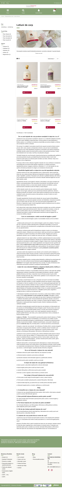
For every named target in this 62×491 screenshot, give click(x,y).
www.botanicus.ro (52, 428)
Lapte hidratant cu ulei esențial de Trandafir (22, 86)
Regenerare (6, 54)
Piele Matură (7, 34)
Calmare (6, 46)
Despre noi (5, 457)
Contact (19, 468)
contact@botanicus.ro (54, 467)
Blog (7, 3)
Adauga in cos (27, 92)
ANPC (3, 477)
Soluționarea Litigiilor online (7, 471)
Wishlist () (57, 3)
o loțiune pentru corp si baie (31, 244)
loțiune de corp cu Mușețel (35, 280)
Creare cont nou (21, 459)
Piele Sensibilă (7, 38)
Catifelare (6, 48)
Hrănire (5, 52)
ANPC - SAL (5, 475)
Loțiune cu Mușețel (45, 121)
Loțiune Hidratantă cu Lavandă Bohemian (45, 86)
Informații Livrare (21, 461)
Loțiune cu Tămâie (21, 121)
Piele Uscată (7, 40)
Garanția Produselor (7, 459)
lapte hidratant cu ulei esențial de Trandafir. (36, 295)
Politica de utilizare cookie (7, 468)
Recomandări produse (38, 459)
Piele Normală (7, 36)
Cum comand (20, 457)
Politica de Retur (21, 463)
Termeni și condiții (6, 461)
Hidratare (6, 50)
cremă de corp (25, 323)
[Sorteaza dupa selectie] (51, 58)
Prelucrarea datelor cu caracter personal (7, 464)
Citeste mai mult (38, 53)
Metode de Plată (21, 465)
